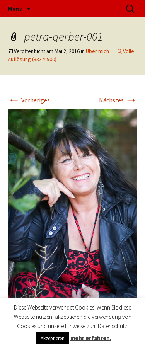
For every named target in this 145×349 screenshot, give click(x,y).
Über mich (97, 51)
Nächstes (118, 100)
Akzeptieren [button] (53, 338)
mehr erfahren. (90, 338)
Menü (15, 8)
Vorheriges (29, 100)
